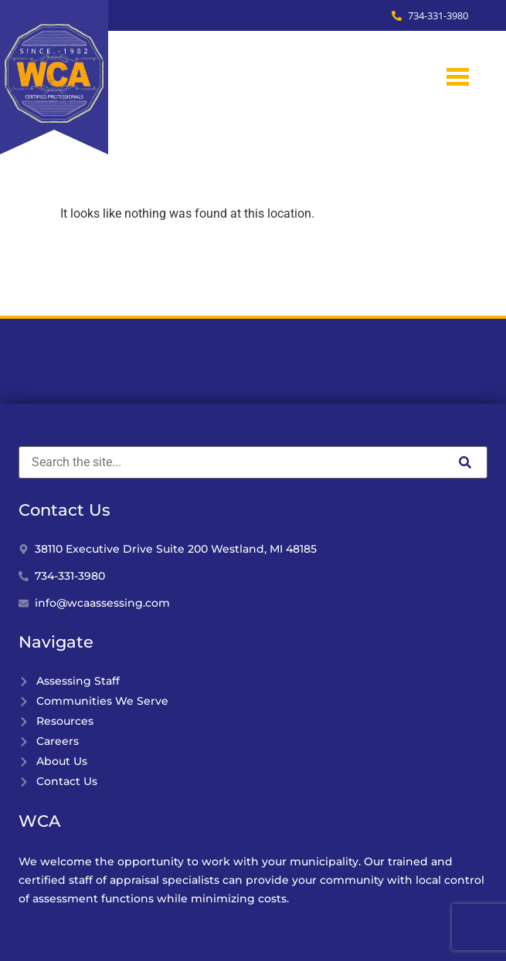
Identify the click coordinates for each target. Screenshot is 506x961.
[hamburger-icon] (457, 77)
